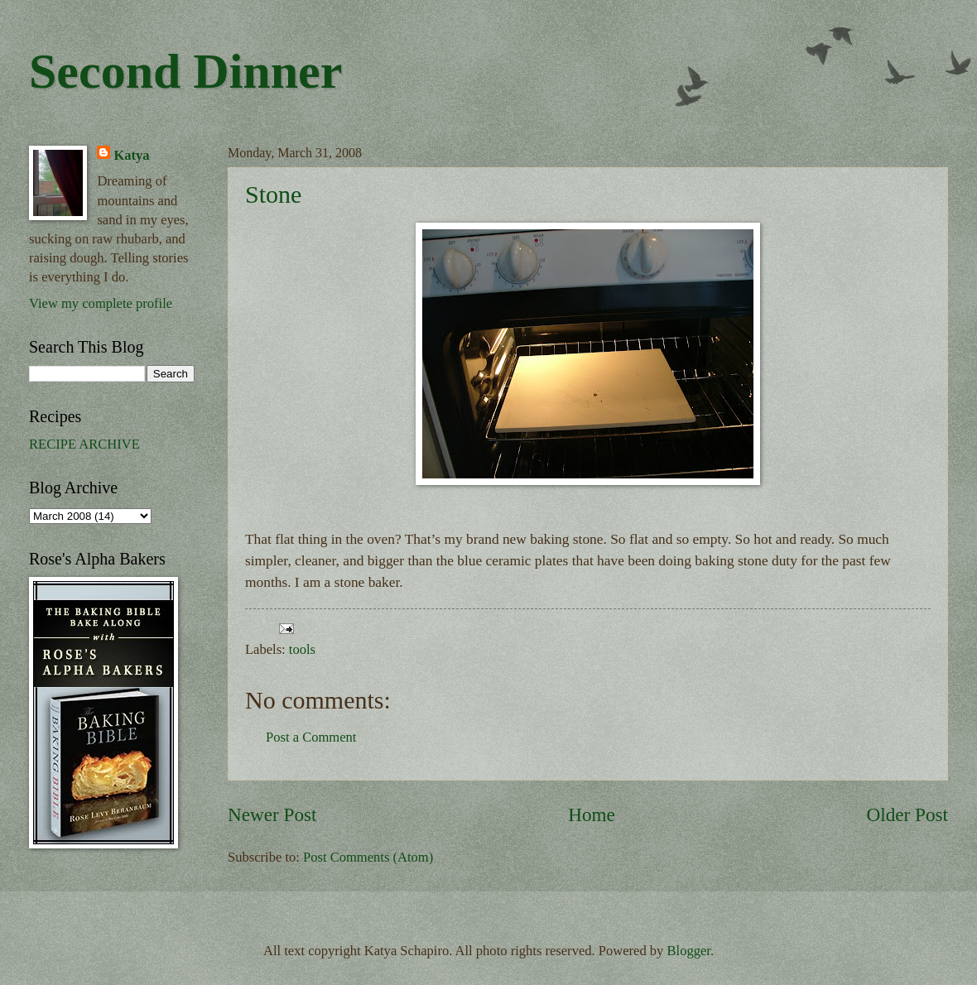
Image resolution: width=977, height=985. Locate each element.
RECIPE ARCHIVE (84, 444)
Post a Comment (311, 737)
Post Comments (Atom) (368, 857)
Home (591, 814)
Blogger (688, 951)
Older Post (907, 814)
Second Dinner (185, 71)
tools (302, 649)
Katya (131, 155)
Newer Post (272, 814)
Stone (273, 194)
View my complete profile (100, 303)
